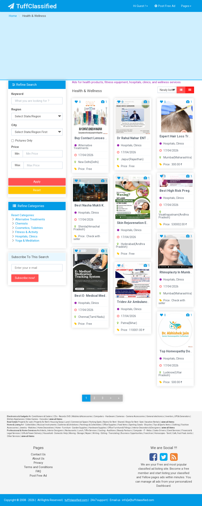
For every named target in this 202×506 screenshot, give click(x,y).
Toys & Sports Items (162, 425)
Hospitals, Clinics (129, 145)
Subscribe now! (25, 278)
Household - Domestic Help (55, 433)
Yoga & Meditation (27, 240)
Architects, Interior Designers (50, 430)
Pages (186, 6)
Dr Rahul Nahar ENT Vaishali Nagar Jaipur (147, 138)
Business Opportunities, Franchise (137, 433)
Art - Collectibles (28, 425)
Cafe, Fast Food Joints (182, 433)
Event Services (173, 430)
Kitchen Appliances (16, 419)
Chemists (21, 223)
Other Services (13, 436)
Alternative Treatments (83, 147)
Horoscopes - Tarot (162, 433)
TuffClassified (32, 6)
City (14, 125)
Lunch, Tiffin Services (87, 430)
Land (67, 422)
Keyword (17, 94)
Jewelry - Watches (28, 428)
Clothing (176, 425)
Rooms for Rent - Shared (113, 422)
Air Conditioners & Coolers (40, 416)
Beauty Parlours (124, 430)
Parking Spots (95, 422)
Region (16, 109)
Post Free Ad (165, 6)
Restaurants (70, 430)
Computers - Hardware (104, 416)
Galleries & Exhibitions (68, 425)
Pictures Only (21, 140)
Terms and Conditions (38, 467)
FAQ (38, 471)
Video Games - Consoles (37, 419)
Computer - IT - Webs (142, 430)
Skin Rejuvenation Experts (136, 223)
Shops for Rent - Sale (134, 422)
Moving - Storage (76, 433)
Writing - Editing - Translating (106, 433)
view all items (55, 419)
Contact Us (38, 454)
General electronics (155, 416)
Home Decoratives (45, 428)
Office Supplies (109, 425)
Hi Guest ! (140, 6)
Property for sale (25, 422)
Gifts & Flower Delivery (31, 433)
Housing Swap (56, 422)
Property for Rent (41, 422)
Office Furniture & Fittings (119, 428)
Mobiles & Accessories (82, 416)
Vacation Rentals (152, 422)
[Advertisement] (101, 50)
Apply (36, 181)
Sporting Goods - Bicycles (140, 425)
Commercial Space (79, 422)
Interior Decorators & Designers (146, 428)
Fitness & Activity (26, 232)
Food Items (123, 425)
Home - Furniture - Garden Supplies (71, 428)
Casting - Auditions (107, 430)
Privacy (38, 463)
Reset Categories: (22, 215)
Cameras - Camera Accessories (130, 416)
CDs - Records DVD (62, 416)
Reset (37, 190)
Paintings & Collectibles (90, 425)
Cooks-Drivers (159, 430)
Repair (88, 433)
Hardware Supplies (97, 428)
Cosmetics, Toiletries (29, 228)
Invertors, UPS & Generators (177, 416)
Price (15, 147)
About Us (38, 458)
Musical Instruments (46, 425)
